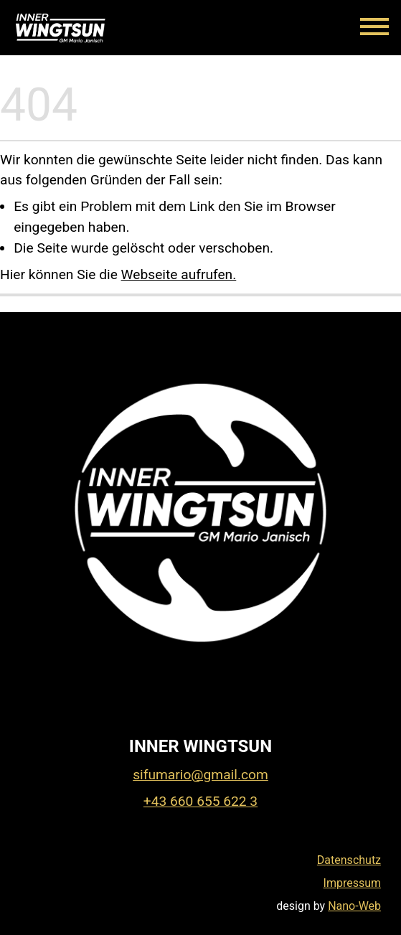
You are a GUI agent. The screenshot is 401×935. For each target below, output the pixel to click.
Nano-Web (354, 906)
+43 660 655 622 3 (200, 801)
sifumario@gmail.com (200, 774)
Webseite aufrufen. (179, 274)
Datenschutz (349, 860)
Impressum (353, 883)
